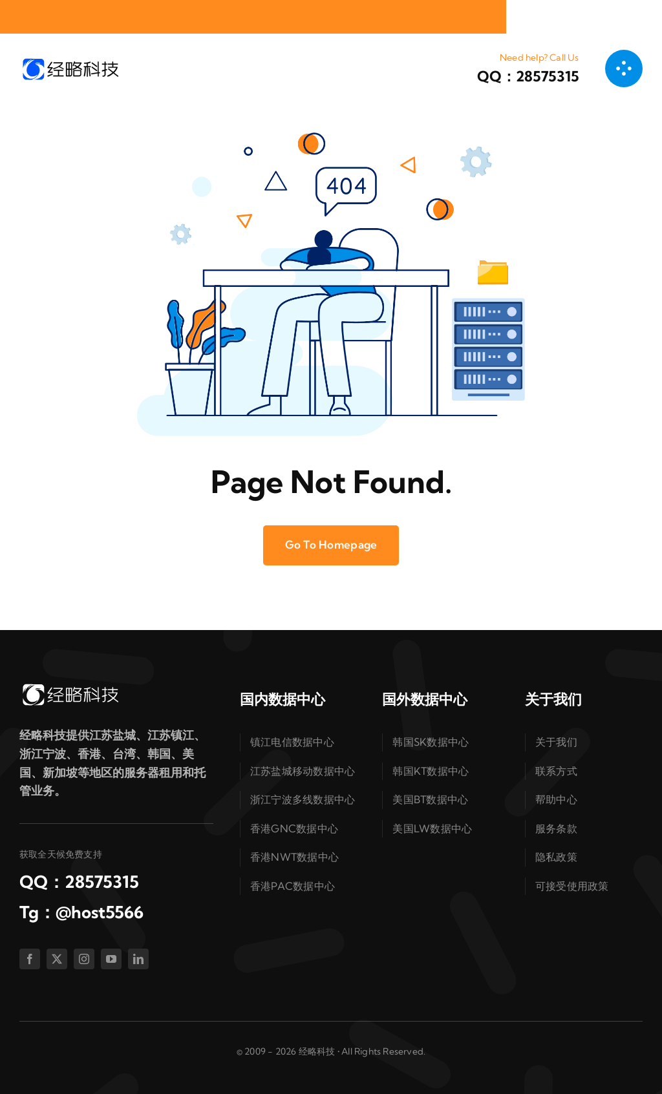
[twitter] (57, 959)
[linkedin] (138, 959)
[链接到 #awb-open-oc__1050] (624, 68)
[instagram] (84, 959)
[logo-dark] (69, 61)
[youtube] (111, 959)
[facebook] (29, 959)
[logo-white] (69, 687)
